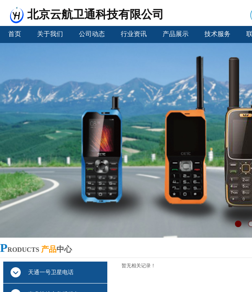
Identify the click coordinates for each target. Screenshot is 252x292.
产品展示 (176, 33)
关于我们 (50, 33)
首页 (14, 33)
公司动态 (92, 33)
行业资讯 (134, 33)
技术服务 (217, 33)
